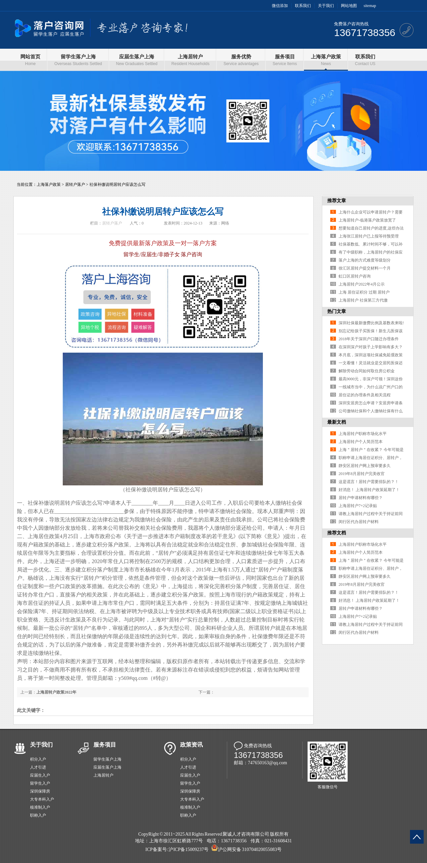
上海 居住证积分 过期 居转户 (364, 292)
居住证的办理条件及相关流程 (365, 395)
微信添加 (280, 5)
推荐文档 (336, 532)
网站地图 (349, 5)
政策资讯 (191, 745)
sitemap (370, 5)
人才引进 (38, 767)
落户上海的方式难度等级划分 (365, 260)
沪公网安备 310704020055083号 (250, 849)
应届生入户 (40, 775)
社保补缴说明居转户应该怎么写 (117, 184)
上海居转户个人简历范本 (361, 441)
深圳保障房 (40, 791)
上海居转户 (103, 775)
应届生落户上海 (107, 767)
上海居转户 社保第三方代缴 (363, 300)
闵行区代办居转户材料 (359, 521)
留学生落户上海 (107, 759)
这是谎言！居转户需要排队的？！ (369, 481)
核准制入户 (40, 807)
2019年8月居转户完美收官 (362, 473)
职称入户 (38, 815)
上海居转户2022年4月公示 (362, 284)
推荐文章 (336, 200)
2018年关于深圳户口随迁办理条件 (369, 339)
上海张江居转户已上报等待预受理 (369, 236)
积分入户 (38, 759)
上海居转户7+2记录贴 (358, 505)
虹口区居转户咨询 (355, 276)
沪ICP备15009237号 (188, 849)
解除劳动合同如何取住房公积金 (367, 371)
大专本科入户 (42, 799)
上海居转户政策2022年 (56, 692)
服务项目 (104, 745)
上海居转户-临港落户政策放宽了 (367, 220)
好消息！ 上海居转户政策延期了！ (369, 489)
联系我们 (303, 5)
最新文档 (336, 422)
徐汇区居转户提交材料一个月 (365, 268)
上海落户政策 (49, 184)
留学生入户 (40, 783)
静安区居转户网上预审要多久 (365, 465)
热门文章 (336, 311)
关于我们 (326, 5)
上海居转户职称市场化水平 (363, 433)
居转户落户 (75, 184)
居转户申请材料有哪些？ (361, 497)
